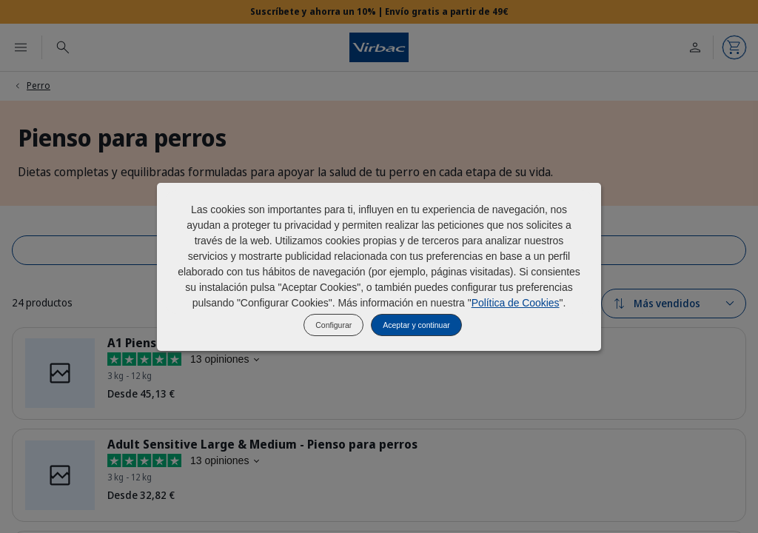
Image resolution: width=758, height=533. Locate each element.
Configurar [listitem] (333, 325)
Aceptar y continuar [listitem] (416, 325)
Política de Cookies (516, 303)
